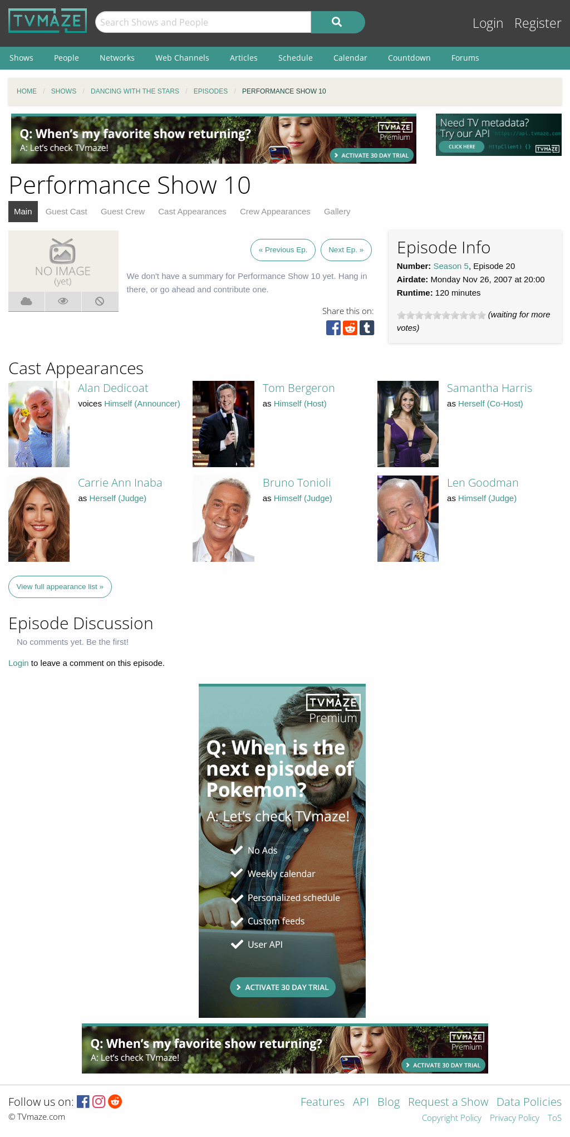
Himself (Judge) (303, 498)
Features (323, 1102)
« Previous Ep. (283, 250)
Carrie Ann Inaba (120, 482)
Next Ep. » (345, 250)
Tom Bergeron (299, 387)
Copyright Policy (451, 1118)
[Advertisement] (213, 139)
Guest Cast (66, 211)
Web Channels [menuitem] (182, 57)
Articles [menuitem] (244, 57)
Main (23, 211)
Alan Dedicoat (113, 387)
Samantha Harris (489, 387)
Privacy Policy (514, 1118)
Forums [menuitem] (465, 57)
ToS (555, 1118)
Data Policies (529, 1102)
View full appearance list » (60, 586)
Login (488, 23)
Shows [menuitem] (21, 57)
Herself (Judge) (117, 498)
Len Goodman (483, 482)
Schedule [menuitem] (295, 57)
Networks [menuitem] (117, 57)
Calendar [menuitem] (350, 57)
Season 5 (451, 266)
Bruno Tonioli (297, 482)
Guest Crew (123, 211)
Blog (388, 1102)
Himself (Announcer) (142, 403)
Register (538, 23)
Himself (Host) (300, 403)
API (361, 1102)
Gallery (337, 211)
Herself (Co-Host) (490, 403)
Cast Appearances (192, 211)
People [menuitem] (66, 57)
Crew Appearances (275, 211)
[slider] (441, 315)
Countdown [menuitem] (409, 57)
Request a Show (448, 1102)
